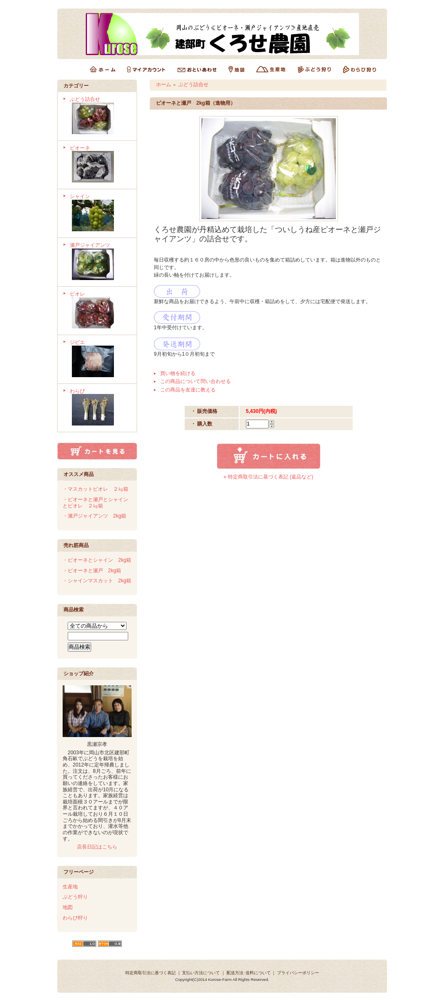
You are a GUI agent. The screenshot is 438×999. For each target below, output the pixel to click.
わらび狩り (75, 918)
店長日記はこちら (97, 847)
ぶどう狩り (75, 897)
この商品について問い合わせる (195, 381)
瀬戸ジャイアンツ (100, 262)
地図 (68, 907)
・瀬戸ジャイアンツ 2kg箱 (94, 516)
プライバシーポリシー (298, 972)
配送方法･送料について (249, 972)
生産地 (70, 887)
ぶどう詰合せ (100, 116)
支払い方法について (201, 972)
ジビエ (100, 359)
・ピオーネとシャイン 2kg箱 (97, 560)
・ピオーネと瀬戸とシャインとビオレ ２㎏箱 (95, 503)
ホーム (163, 84)
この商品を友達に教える (188, 390)
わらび (100, 408)
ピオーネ (100, 165)
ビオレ (100, 311)
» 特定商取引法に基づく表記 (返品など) (268, 477)
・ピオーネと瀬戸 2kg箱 (92, 571)
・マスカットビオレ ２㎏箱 (95, 489)
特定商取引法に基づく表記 (150, 972)
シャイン (100, 213)
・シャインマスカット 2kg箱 (97, 581)
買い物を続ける (177, 373)
